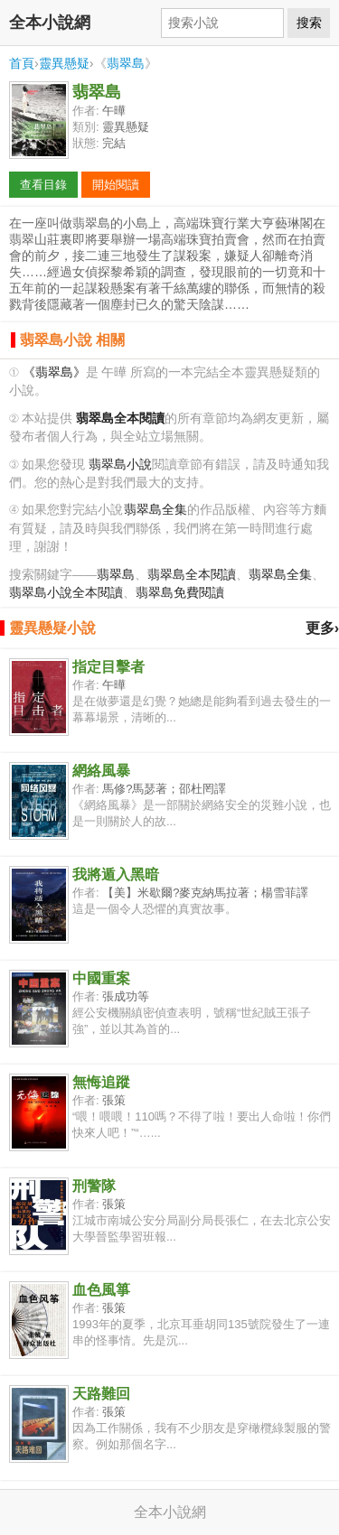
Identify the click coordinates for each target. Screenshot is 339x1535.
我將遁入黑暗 (115, 874)
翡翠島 (126, 63)
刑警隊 (94, 1186)
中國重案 (101, 978)
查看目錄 (43, 184)
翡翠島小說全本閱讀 (66, 593)
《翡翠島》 (54, 372)
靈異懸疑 (64, 63)
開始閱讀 (115, 184)
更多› (322, 628)
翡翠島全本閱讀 (191, 574)
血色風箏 (101, 1290)
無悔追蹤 (101, 1082)
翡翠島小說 (120, 464)
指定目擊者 (108, 666)
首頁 (21, 63)
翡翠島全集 (155, 509)
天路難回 (101, 1393)
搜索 (309, 22)
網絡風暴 (101, 770)
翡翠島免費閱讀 (180, 593)
